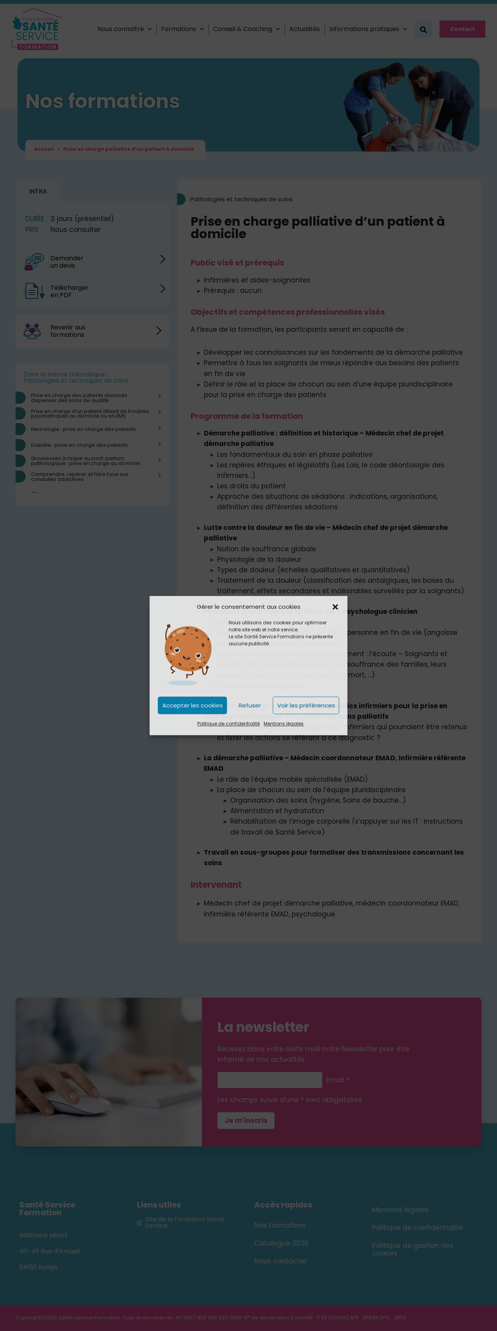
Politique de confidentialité (228, 724)
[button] (335, 607)
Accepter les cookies (192, 705)
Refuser (250, 705)
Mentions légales (284, 724)
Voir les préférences (306, 705)
